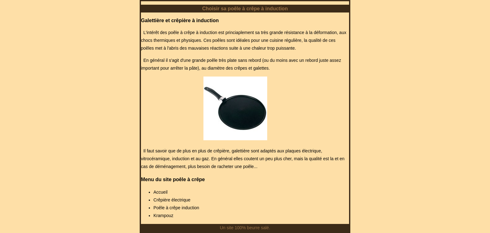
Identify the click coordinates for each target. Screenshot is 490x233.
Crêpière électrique (171, 199)
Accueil (160, 192)
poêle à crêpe (189, 179)
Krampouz (163, 215)
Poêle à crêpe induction (176, 207)
